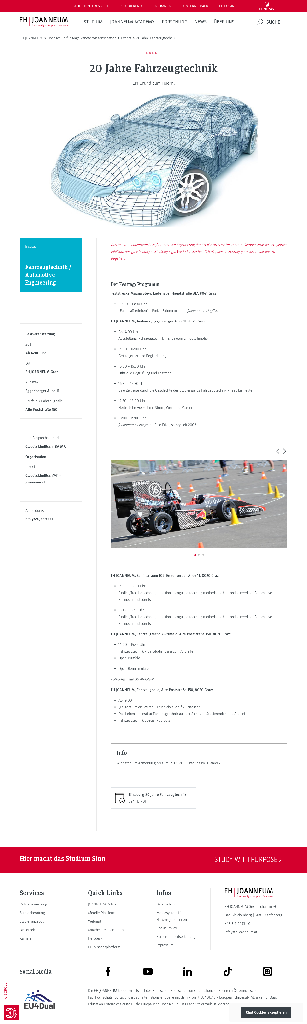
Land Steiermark (199, 1004)
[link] (39, 904)
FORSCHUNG (174, 22)
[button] (277, 450)
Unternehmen (195, 6)
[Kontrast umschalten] (267, 6)
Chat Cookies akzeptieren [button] (266, 1012)
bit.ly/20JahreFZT (39, 519)
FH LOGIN (226, 6)
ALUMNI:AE (163, 6)
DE (283, 6)
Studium (93, 22)
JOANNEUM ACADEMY (132, 22)
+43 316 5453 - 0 (237, 923)
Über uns (224, 22)
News (201, 22)
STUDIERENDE (132, 6)
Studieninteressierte (92, 6)
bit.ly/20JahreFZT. (210, 763)
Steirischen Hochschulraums (174, 990)
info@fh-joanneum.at (241, 932)
